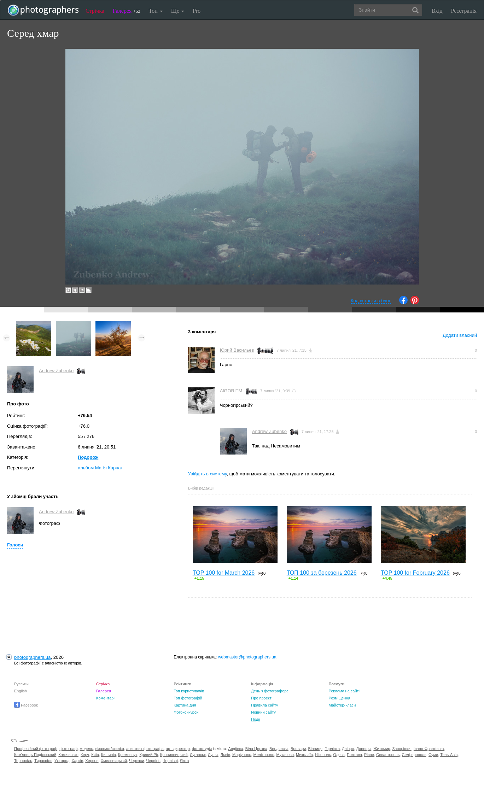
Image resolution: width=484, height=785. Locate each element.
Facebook (26, 705)
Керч (85, 754)
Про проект (261, 698)
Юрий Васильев (237, 350)
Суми (433, 754)
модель (86, 748)
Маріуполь (241, 754)
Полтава (354, 754)
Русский (21, 684)
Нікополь (323, 754)
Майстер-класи (342, 705)
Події (255, 719)
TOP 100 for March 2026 (224, 573)
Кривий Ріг (148, 754)
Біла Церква (256, 748)
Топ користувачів (189, 691)
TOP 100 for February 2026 (415, 573)
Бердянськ (278, 748)
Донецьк (363, 748)
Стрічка (95, 11)
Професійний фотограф (35, 748)
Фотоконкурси (186, 712)
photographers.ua (32, 657)
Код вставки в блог (371, 300)
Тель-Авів (448, 754)
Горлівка (332, 748)
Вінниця (315, 748)
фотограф (68, 748)
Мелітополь (263, 754)
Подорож (88, 457)
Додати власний (460, 335)
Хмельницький (114, 760)
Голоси (15, 544)
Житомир (381, 748)
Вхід (437, 11)
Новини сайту (263, 712)
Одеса (338, 754)
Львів (225, 754)
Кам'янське (68, 754)
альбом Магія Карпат (100, 467)
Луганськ (198, 754)
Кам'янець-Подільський (35, 754)
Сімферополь (414, 754)
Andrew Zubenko (56, 370)
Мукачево (285, 754)
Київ (95, 754)
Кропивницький (174, 754)
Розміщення (339, 698)
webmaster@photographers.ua (247, 657)
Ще (177, 11)
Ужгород (61, 760)
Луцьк (213, 754)
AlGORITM (231, 390)
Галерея (126, 11)
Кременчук (127, 754)
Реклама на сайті (344, 691)
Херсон (91, 760)
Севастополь (388, 754)
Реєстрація (464, 11)
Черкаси (136, 760)
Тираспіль (43, 760)
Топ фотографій (188, 698)
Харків (77, 760)
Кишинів (108, 754)
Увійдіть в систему (207, 473)
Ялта (184, 760)
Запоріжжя (402, 748)
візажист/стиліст (109, 748)
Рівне (369, 754)
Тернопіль (23, 760)
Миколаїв (304, 754)
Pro (196, 11)
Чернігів (153, 760)
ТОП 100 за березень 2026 (322, 573)
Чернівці (170, 760)
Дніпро (348, 748)
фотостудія (202, 748)
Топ (156, 11)
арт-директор (178, 748)
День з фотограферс (269, 691)
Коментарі (105, 698)
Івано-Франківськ (429, 748)
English (20, 691)
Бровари (298, 748)
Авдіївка (235, 748)
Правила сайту (264, 705)
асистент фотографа (145, 748)
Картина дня (185, 705)
